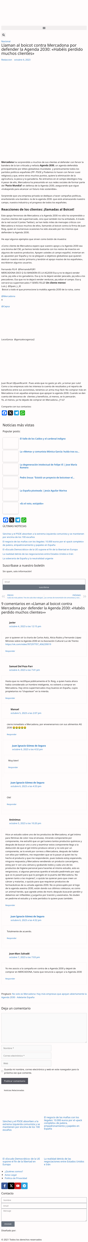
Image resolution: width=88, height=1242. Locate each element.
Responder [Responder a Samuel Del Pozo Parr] (10, 698)
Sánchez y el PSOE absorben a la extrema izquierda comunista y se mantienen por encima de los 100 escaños (21, 1125)
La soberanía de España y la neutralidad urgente (28, 558)
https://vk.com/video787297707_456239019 (28, 644)
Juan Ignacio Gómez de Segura (29, 745)
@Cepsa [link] (5, 306)
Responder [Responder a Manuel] (12, 734)
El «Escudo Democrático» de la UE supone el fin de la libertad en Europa (40, 549)
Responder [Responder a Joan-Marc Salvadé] (10, 978)
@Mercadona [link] (8, 296)
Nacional (6, 41)
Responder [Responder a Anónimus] (10, 905)
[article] (44, 358)
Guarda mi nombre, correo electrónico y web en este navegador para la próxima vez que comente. (41, 1071)
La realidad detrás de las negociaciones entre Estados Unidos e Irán (38, 553)
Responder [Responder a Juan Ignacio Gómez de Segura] (13, 767)
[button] (44, 28)
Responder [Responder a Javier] (10, 651)
